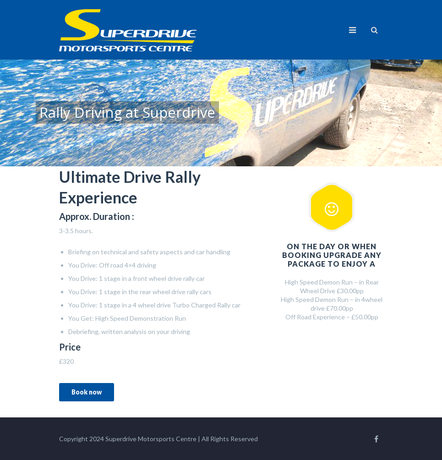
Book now (86, 392)
